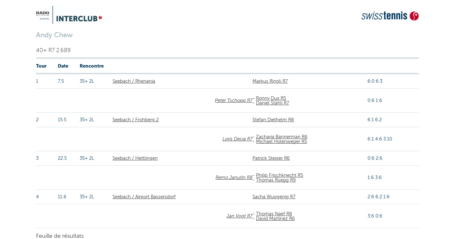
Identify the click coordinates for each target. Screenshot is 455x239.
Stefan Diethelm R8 (273, 119)
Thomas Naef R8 (274, 213)
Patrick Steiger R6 (271, 158)
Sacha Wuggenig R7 (273, 196)
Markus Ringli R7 (270, 81)
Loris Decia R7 (237, 138)
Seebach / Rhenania (133, 81)
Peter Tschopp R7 (233, 100)
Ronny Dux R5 (271, 98)
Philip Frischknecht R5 (279, 175)
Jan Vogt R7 (239, 215)
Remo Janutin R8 (233, 177)
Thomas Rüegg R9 (276, 179)
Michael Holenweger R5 (281, 141)
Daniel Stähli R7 (272, 102)
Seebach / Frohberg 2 (135, 119)
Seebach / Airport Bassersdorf (144, 196)
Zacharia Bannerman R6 (281, 136)
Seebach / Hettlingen (135, 158)
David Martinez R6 (275, 218)
